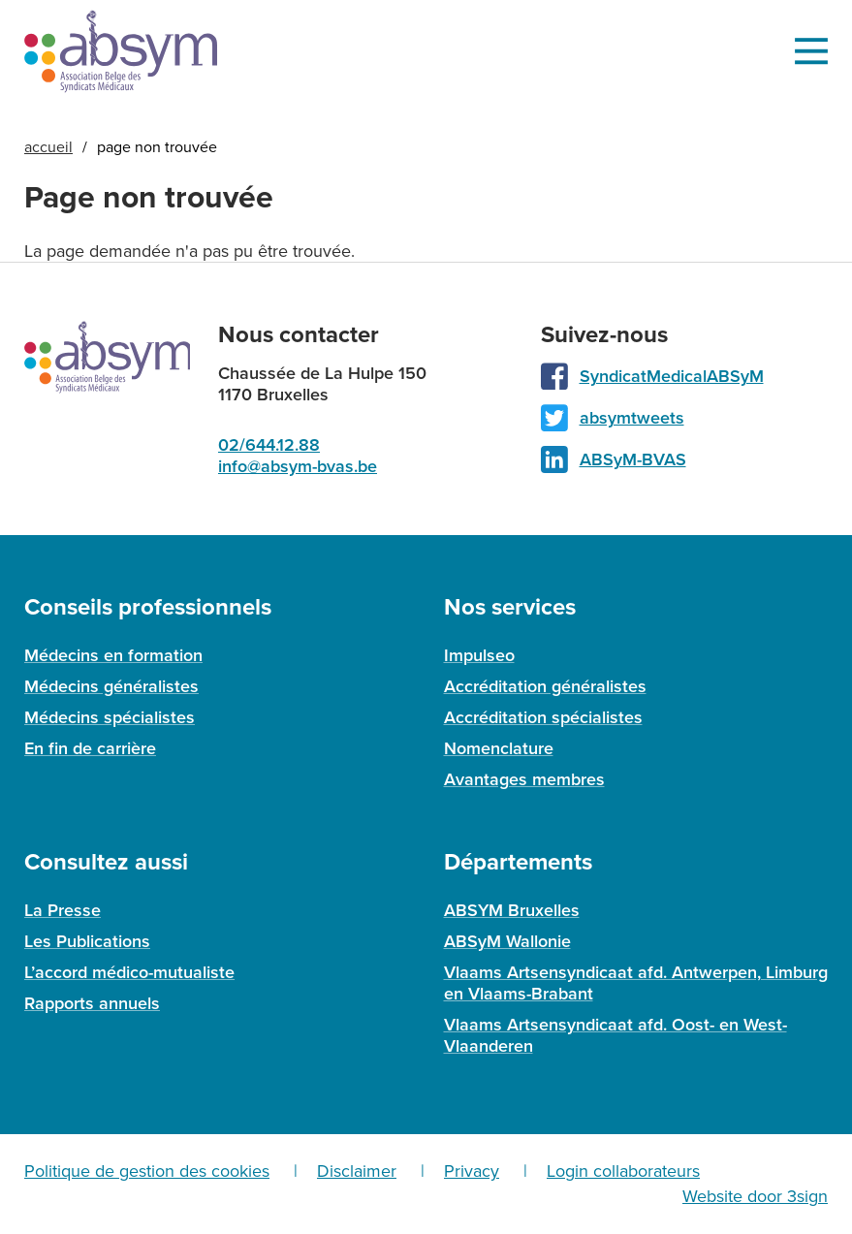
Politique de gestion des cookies (146, 1171)
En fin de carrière (90, 748)
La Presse (62, 910)
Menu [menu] (811, 51)
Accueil (48, 147)
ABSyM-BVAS (633, 459)
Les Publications (87, 941)
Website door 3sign (755, 1196)
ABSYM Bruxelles (512, 910)
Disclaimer (356, 1171)
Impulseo (479, 655)
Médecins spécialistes (109, 717)
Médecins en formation (113, 655)
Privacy (471, 1171)
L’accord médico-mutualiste (129, 972)
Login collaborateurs (623, 1171)
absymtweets (632, 417)
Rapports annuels (92, 1003)
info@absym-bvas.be (297, 466)
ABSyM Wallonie (507, 941)
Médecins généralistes (111, 686)
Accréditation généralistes (545, 686)
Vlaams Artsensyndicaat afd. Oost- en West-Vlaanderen (615, 1035)
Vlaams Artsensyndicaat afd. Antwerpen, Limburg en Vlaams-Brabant (636, 983)
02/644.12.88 (269, 445)
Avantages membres (524, 779)
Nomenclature (498, 748)
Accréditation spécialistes (543, 717)
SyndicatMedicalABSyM (672, 376)
